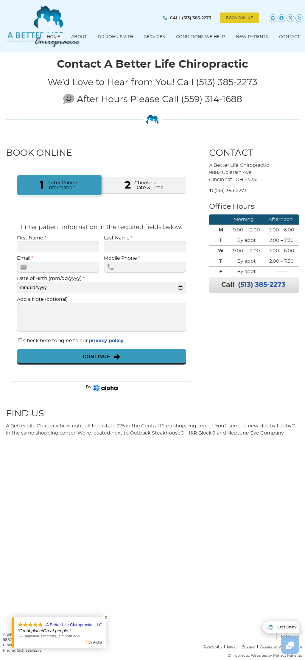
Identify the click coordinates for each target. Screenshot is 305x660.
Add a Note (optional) (42, 299)
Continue (102, 357)
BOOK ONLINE (239, 18)
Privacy (248, 646)
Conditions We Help (200, 37)
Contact (289, 37)
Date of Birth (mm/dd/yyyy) (51, 278)
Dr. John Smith (115, 37)
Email (25, 258)
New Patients (252, 37)
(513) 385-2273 (196, 18)
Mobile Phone (122, 258)
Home (53, 37)
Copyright (213, 646)
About (79, 37)
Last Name (118, 238)
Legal (231, 646)
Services (154, 37)
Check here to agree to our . (74, 340)
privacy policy (106, 340)
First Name (31, 238)
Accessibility (271, 646)
